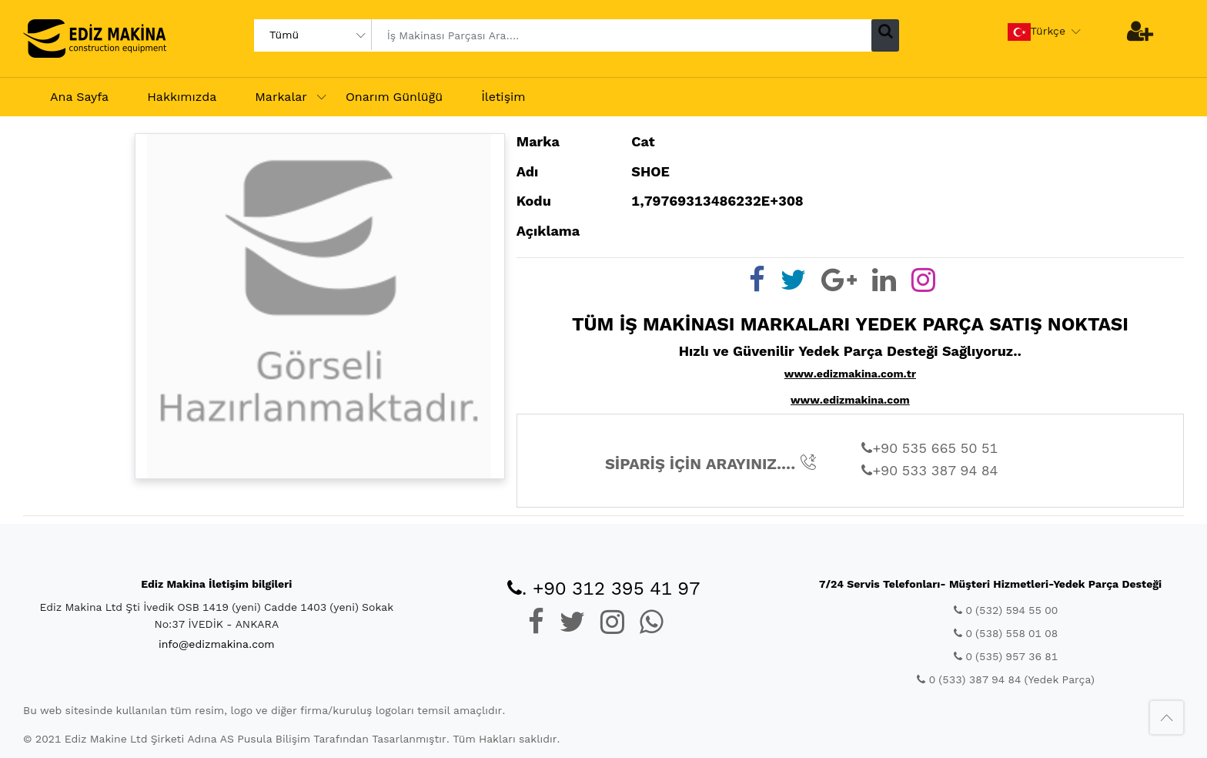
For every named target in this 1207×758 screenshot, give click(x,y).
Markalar (281, 96)
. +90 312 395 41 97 (603, 588)
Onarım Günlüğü (394, 96)
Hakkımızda (181, 96)
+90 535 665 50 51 (929, 448)
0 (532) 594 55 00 (1006, 610)
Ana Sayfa (79, 96)
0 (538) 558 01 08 (1006, 633)
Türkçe (1037, 32)
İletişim (503, 96)
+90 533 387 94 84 (929, 470)
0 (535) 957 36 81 (1006, 656)
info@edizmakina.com (217, 644)
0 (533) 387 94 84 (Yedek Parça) (1005, 679)
